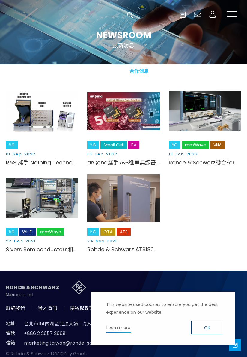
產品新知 (108, 71)
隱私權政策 (82, 308)
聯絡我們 (15, 308)
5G (12, 145)
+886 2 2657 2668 (45, 333)
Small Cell (113, 145)
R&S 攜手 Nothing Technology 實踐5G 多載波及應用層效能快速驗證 (42, 163)
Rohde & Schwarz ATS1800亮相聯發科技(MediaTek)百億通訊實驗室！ (123, 250)
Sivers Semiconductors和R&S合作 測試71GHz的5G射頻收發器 (42, 250)
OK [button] (207, 328)
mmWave (195, 145)
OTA (107, 232)
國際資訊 (170, 71)
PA (133, 145)
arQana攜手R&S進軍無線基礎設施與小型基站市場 (123, 163)
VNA (217, 145)
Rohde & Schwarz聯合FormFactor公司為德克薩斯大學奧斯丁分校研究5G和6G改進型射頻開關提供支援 (205, 163)
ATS (124, 232)
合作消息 (139, 71)
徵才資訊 (47, 308)
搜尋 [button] (130, 15)
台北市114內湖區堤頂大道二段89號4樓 (65, 323)
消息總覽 (76, 71)
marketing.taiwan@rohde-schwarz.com (71, 343)
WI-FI (27, 232)
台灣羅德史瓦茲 (50, 15)
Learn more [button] (118, 328)
